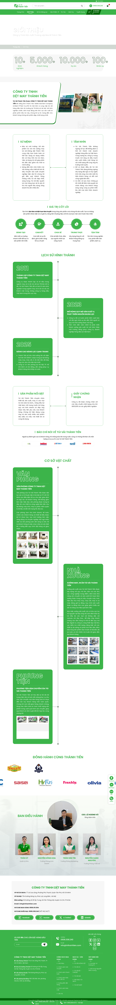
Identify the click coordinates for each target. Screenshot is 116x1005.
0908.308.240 (67, 937)
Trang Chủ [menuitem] (20, 12)
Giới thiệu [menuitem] (30, 12)
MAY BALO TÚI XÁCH (77, 978)
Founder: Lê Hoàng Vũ (93, 962)
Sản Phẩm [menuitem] (53, 12)
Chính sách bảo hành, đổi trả (62, 976)
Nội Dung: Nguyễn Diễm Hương (95, 967)
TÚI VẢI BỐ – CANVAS (77, 969)
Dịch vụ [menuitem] (71, 12)
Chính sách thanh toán (63, 971)
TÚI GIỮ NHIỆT (78, 983)
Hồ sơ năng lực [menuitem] (42, 12)
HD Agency (84, 998)
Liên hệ (60, 991)
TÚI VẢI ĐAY (77, 974)
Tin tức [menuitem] (63, 12)
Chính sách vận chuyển (62, 965)
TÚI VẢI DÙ (77, 965)
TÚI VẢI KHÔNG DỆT (80, 961)
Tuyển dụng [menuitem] (81, 12)
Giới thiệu (61, 961)
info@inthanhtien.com (71, 943)
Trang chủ (16, 47)
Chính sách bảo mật (62, 987)
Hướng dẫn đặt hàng (62, 981)
